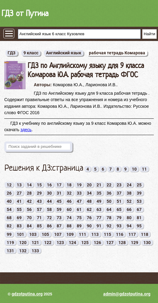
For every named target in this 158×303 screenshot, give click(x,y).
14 (29, 184)
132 (22, 250)
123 (60, 242)
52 (129, 201)
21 (99, 184)
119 (10, 242)
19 (79, 184)
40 (9, 201)
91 (99, 225)
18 (69, 184)
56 (29, 209)
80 (129, 217)
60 (69, 209)
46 (69, 201)
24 (129, 184)
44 (49, 201)
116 (119, 234)
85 (39, 225)
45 (59, 201)
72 (49, 217)
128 (122, 242)
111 (82, 234)
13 (19, 184)
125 (85, 242)
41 (19, 201)
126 (97, 242)
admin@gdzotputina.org (126, 293)
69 (19, 217)
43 (39, 201)
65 (119, 209)
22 (109, 184)
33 (79, 193)
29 (39, 193)
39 (139, 193)
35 (99, 193)
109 (70, 234)
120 (22, 242)
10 (134, 169)
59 (59, 209)
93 (119, 225)
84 (29, 225)
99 (9, 234)
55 (19, 209)
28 (29, 193)
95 (139, 225)
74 (69, 217)
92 (109, 225)
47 (79, 201)
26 (9, 193)
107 (57, 234)
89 (79, 225)
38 (129, 193)
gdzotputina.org (27, 293)
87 (59, 225)
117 (132, 234)
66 (129, 209)
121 (35, 242)
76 (89, 217)
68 (9, 217)
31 (59, 193)
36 (109, 193)
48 (89, 201)
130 (147, 242)
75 (79, 217)
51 (119, 201)
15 (39, 184)
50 (109, 201)
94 (129, 225)
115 (107, 234)
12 (9, 184)
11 (144, 169)
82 (9, 225)
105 (45, 234)
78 (109, 217)
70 (29, 217)
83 (19, 225)
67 (139, 209)
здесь (25, 129)
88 (69, 225)
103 (33, 234)
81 (139, 217)
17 (59, 184)
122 (47, 242)
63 (99, 209)
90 (89, 225)
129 (134, 242)
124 (72, 242)
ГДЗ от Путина (25, 13)
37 (119, 193)
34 (89, 193)
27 (19, 193)
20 (89, 184)
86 (49, 225)
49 (99, 201)
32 (69, 193)
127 (110, 242)
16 (49, 184)
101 (20, 234)
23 (119, 184)
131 (10, 250)
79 (119, 217)
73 (59, 217)
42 (29, 201)
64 (109, 209)
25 (139, 184)
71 (39, 217)
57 (39, 209)
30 (49, 193)
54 (9, 209)
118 (144, 234)
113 (95, 234)
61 (79, 209)
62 (89, 209)
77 (99, 217)
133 (35, 250)
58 (49, 209)
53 (139, 201)
